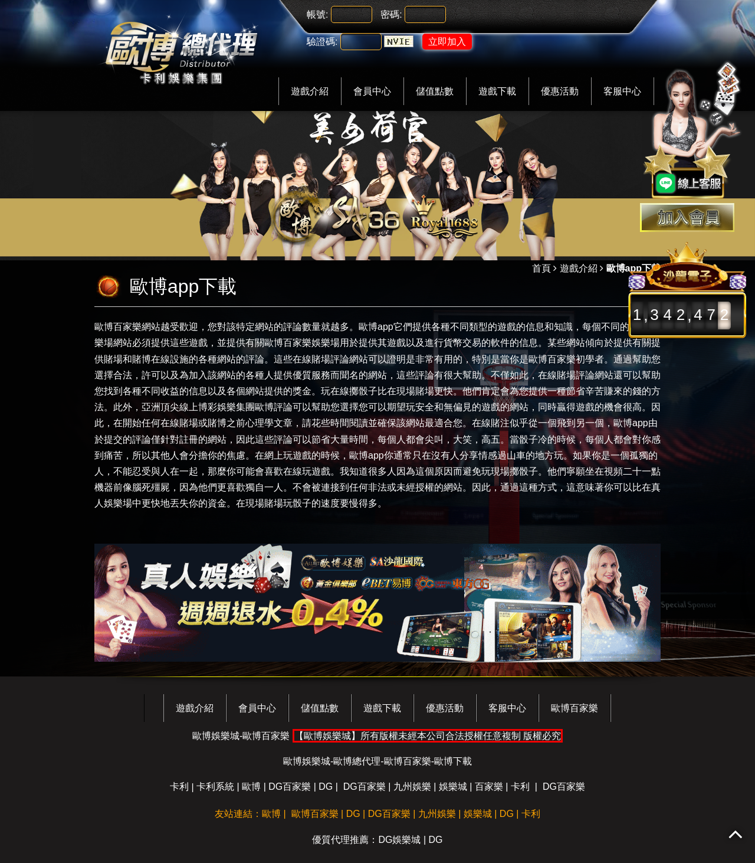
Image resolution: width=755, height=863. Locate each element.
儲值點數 (435, 91)
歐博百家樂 (118, 327)
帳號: (317, 14)
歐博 (251, 787)
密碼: (391, 14)
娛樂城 (453, 787)
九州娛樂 (412, 787)
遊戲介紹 (310, 91)
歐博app (376, 327)
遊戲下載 (497, 91)
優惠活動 (560, 91)
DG (326, 787)
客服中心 (622, 91)
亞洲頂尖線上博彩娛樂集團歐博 (208, 407)
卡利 (179, 787)
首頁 (541, 268)
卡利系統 (215, 787)
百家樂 (489, 787)
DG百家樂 (289, 787)
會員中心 (372, 91)
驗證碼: (322, 42)
